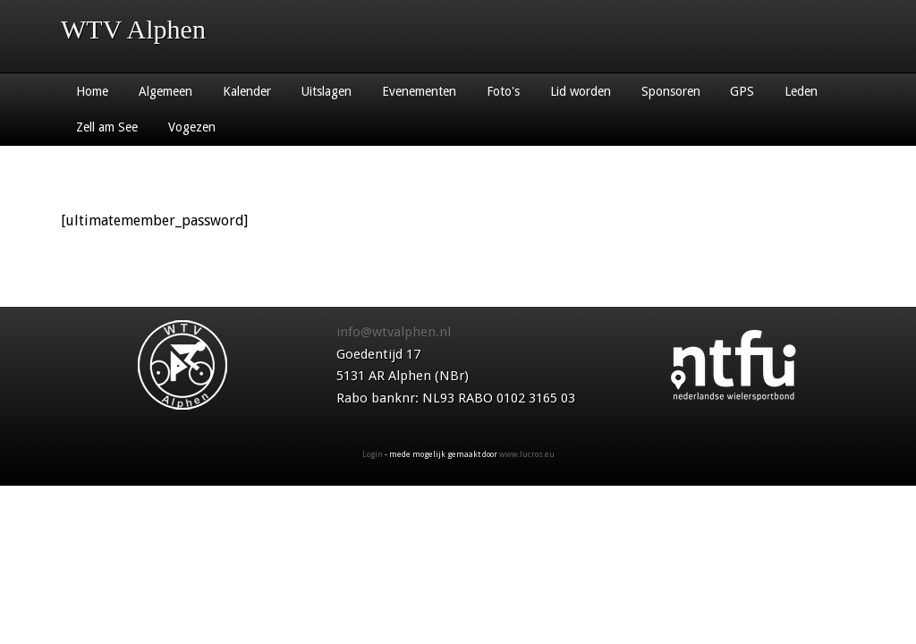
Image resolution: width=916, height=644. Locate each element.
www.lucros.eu (527, 454)
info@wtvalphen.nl (393, 332)
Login (372, 454)
